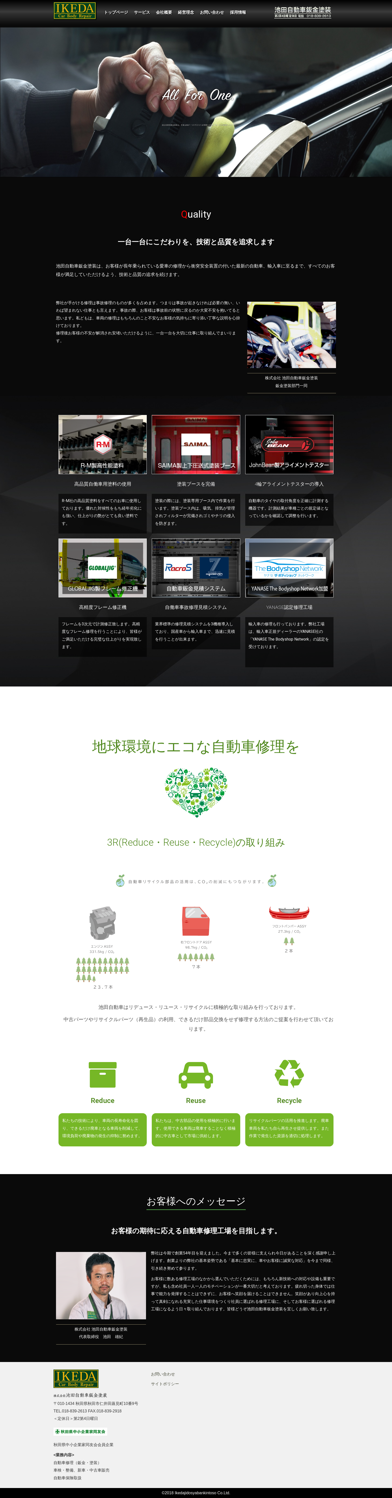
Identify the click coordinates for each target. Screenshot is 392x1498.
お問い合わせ (212, 12)
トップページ (116, 12)
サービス (142, 12)
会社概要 (164, 12)
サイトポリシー (165, 1384)
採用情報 (238, 12)
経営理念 (186, 12)
